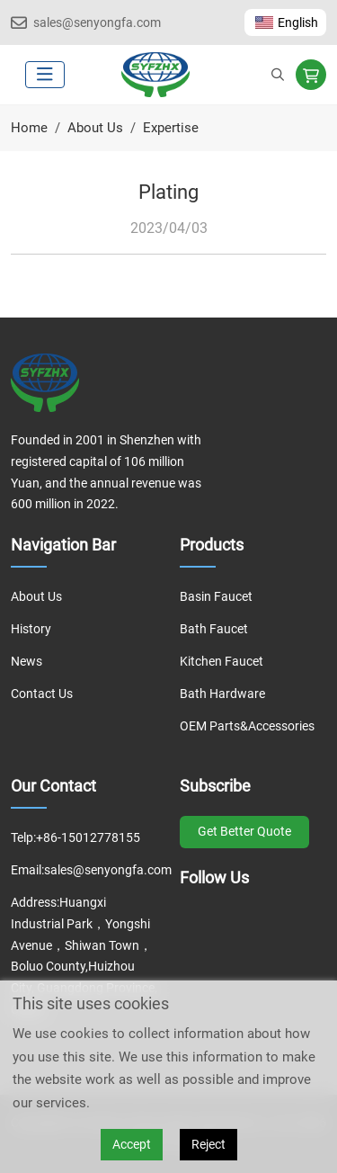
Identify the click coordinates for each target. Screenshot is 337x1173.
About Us (36, 596)
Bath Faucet (214, 629)
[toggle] (45, 74)
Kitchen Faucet (221, 661)
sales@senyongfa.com (97, 22)
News (26, 661)
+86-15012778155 (88, 837)
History (31, 629)
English (285, 22)
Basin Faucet (216, 596)
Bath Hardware (222, 693)
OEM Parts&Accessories (247, 726)
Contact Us (42, 693)
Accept (131, 1144)
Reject (208, 1144)
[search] (278, 75)
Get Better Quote (244, 831)
